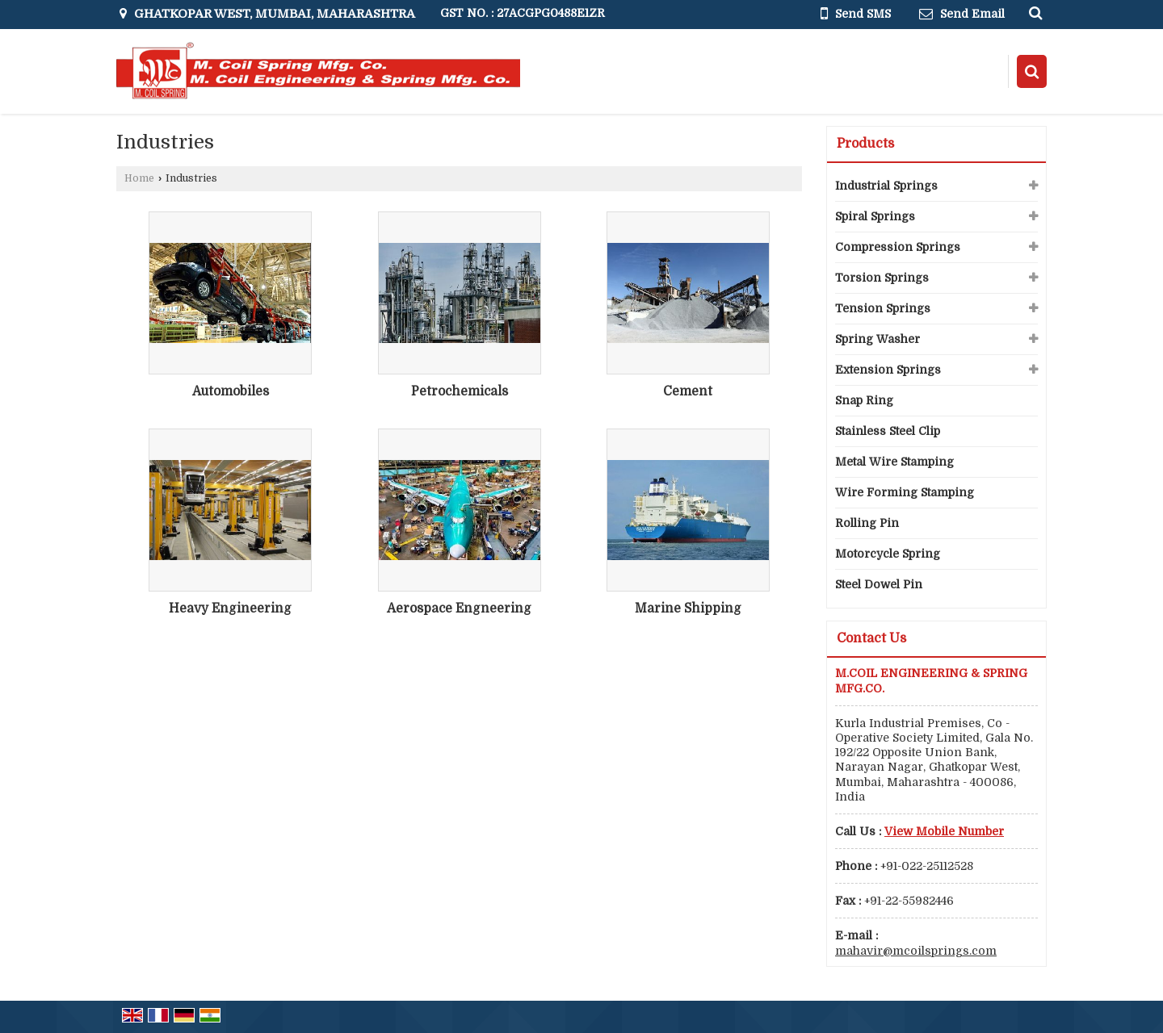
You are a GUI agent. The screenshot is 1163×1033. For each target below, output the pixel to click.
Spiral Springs (875, 216)
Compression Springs (897, 246)
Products (865, 143)
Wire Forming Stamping (904, 492)
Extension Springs (888, 369)
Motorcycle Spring (887, 553)
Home (139, 178)
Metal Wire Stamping (894, 461)
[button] (944, 831)
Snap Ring (864, 400)
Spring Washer (877, 338)
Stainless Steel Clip (887, 430)
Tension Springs (882, 308)
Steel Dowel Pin (878, 584)
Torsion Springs (882, 277)
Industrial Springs (886, 185)
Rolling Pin (867, 522)
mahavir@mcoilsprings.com (916, 950)
